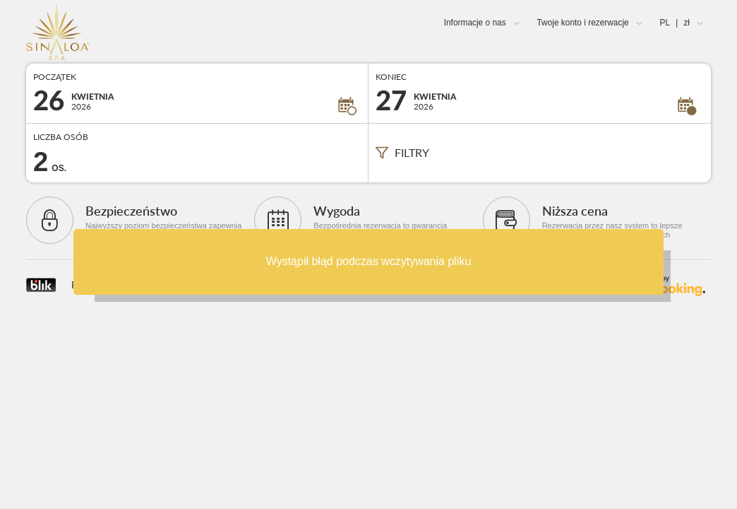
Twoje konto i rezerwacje (582, 23)
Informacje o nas (475, 23)
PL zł (675, 23)
